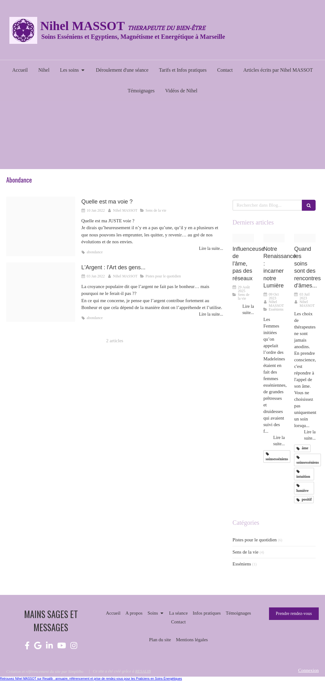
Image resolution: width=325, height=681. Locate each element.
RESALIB (143, 671)
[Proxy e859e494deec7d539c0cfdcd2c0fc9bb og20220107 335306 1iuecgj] (40, 226)
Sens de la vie (245, 552)
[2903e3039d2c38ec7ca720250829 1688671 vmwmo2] (243, 238)
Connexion (308, 670)
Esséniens (241, 563)
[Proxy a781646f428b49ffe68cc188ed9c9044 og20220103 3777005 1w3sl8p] (40, 292)
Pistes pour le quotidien (254, 539)
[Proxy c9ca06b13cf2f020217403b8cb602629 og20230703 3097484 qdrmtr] (305, 238)
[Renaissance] (274, 238)
